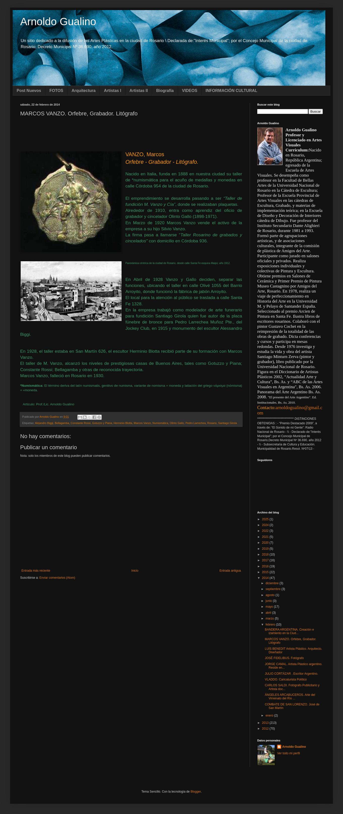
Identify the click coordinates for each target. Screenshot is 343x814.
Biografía (165, 90)
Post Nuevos (29, 90)
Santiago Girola (227, 423)
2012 (266, 728)
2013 (266, 723)
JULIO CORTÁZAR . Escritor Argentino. (291, 673)
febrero (271, 624)
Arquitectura (84, 90)
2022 (266, 531)
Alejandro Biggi (44, 423)
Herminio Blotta (123, 423)
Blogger (195, 791)
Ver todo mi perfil (288, 753)
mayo (270, 606)
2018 (266, 554)
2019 (266, 548)
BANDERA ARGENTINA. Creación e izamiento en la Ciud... (289, 631)
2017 (266, 560)
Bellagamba (62, 423)
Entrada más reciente (35, 570)
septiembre (273, 589)
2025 (266, 519)
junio (269, 601)
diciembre (272, 583)
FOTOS (56, 90)
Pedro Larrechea (195, 423)
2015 (266, 572)
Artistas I (112, 90)
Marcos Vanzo (142, 423)
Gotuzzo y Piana (102, 423)
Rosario (212, 423)
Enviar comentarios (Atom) (57, 577)
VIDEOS (189, 90)
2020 (266, 542)
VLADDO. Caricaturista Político (286, 679)
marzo (270, 618)
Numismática (160, 423)
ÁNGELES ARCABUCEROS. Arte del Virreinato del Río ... (290, 696)
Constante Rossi (81, 423)
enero (270, 715)
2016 (266, 566)
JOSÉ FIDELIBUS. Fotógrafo (284, 658)
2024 (266, 525)
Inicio (134, 570)
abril (269, 612)
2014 (266, 578)
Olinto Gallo (177, 423)
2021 (266, 537)
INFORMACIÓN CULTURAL (231, 90)
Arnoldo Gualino (58, 21)
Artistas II (138, 90)
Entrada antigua (230, 570)
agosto (270, 595)
